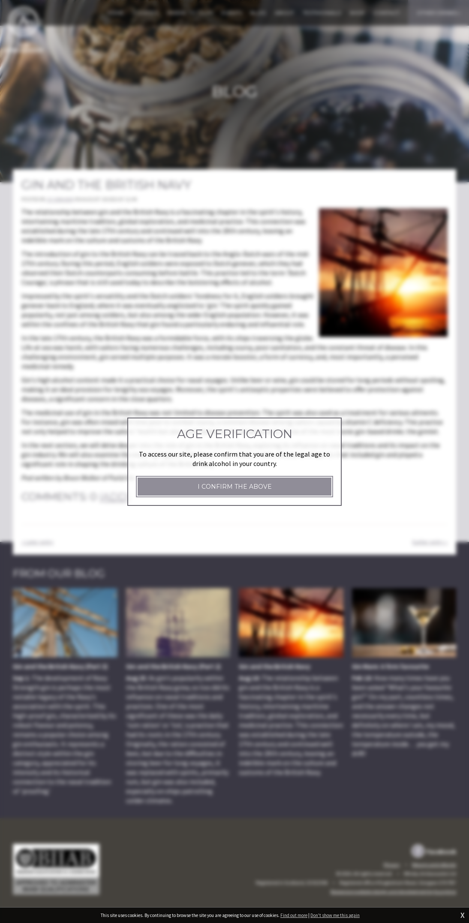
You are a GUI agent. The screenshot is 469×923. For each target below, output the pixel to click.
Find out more (293, 915)
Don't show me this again (335, 915)
